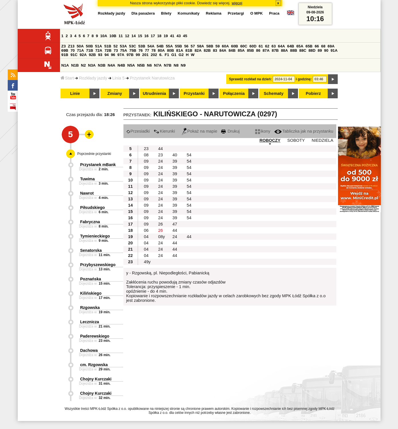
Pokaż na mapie (199, 131)
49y (147, 262)
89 (320, 50)
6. (160, 55)
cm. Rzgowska (94, 364)
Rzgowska (90, 307)
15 (140, 36)
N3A (92, 65)
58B (209, 46)
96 (113, 55)
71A (80, 50)
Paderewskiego (94, 336)
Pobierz (313, 93)
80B (170, 50)
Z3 (63, 46)
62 (267, 46)
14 (133, 36)
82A (198, 50)
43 (179, 36)
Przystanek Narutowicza (152, 78)
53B (141, 46)
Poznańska (90, 279)
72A (98, 50)
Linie (75, 93)
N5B (141, 65)
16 (146, 36)
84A (222, 50)
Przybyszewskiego (98, 264)
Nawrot (87, 193)
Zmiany (114, 93)
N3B (101, 65)
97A (120, 55)
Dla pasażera (143, 13)
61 (261, 46)
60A (225, 46)
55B (178, 46)
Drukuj (230, 131)
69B (64, 50)
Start (67, 78)
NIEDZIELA (322, 140)
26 (160, 224)
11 (121, 36)
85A (241, 50)
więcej (237, 3)
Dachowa (89, 350)
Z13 (71, 46)
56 (186, 46)
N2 (83, 65)
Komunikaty (188, 13)
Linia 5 (118, 78)
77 (147, 50)
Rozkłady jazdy (93, 78)
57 (193, 46)
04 (146, 236)
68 (323, 46)
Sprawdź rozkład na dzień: (250, 79)
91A (334, 50)
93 (100, 55)
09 (146, 161)
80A (161, 50)
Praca (274, 13)
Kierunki (164, 131)
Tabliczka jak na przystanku (303, 131)
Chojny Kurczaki (96, 379)
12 (127, 36)
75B (132, 50)
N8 (176, 65)
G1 (174, 55)
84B (232, 50)
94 (107, 55)
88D (312, 50)
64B (290, 46)
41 (172, 36)
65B (308, 46)
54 (189, 155)
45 (185, 36)
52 (115, 46)
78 (153, 50)
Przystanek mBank (98, 164)
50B (89, 46)
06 (146, 230)
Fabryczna (90, 222)
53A (123, 46)
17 (153, 36)
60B (234, 46)
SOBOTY (296, 140)
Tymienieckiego (95, 236)
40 (175, 155)
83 (215, 50)
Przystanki (194, 93)
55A (169, 46)
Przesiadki (138, 131)
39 (175, 161)
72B (108, 50)
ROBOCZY (269, 140)
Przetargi (236, 13)
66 (317, 46)
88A (284, 50)
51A (98, 46)
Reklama (213, 13)
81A (179, 50)
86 (258, 50)
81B (188, 50)
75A (123, 50)
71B (89, 50)
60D (252, 46)
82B (207, 50)
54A (150, 46)
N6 (149, 65)
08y (161, 236)
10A (103, 36)
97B (130, 55)
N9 (183, 65)
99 (138, 55)
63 (273, 46)
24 (160, 161)
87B (275, 50)
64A (281, 46)
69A (331, 46)
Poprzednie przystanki (94, 154)
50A (80, 46)
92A (83, 55)
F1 (167, 55)
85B (250, 50)
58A (200, 46)
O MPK (256, 13)
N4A (111, 65)
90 (326, 50)
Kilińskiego (91, 293)
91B (64, 55)
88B (293, 50)
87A (266, 50)
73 (116, 50)
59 (217, 46)
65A (299, 46)
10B (112, 36)
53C (132, 46)
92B (92, 55)
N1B (75, 65)
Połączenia (234, 93)
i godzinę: (304, 79)
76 (141, 50)
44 (160, 148)
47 (175, 224)
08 (146, 155)
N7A (158, 65)
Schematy (273, 93)
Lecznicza (89, 322)
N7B (167, 65)
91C (74, 55)
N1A (65, 65)
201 (145, 55)
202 (154, 55)
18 (159, 36)
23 (146, 148)
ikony (262, 131)
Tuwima (87, 179)
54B (160, 46)
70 (73, 50)
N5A (131, 65)
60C (243, 46)
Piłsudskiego (92, 207)
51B (107, 46)
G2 (181, 55)
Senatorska (91, 250)
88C (302, 50)
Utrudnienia (154, 93)
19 (166, 36)
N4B (121, 65)
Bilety (166, 13)
